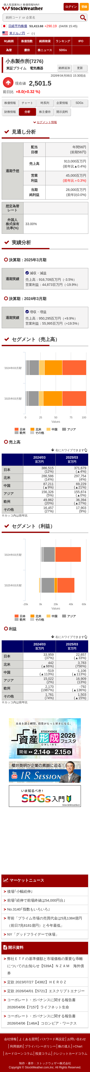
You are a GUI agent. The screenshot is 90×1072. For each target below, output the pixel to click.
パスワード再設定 (52, 1039)
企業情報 (62, 103)
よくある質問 (28, 1039)
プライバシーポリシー (40, 1046)
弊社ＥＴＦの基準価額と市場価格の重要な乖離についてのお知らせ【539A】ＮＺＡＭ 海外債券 (45, 966)
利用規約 (16, 1046)
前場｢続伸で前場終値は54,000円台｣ (36, 900)
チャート (27, 103)
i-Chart (77, 1046)
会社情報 (10, 1039)
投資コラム (43, 1053)
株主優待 (45, 112)
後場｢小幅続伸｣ (20, 891)
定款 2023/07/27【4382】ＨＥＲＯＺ (37, 982)
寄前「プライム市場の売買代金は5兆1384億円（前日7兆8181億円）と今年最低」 (44, 921)
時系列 (45, 103)
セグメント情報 (45, 122)
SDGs (79, 103)
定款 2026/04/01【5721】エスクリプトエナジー (46, 991)
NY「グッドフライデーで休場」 (33, 934)
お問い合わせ (76, 1039)
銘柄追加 (64, 68)
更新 (80, 68)
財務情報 (10, 112)
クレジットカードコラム (70, 1053)
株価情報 (10, 103)
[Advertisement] (45, 839)
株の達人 (64, 1046)
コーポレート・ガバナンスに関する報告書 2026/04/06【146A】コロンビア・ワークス (42, 1019)
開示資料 (62, 112)
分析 (27, 112)
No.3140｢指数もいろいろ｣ (28, 909)
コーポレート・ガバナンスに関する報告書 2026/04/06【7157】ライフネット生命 (41, 1003)
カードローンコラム (19, 1053)
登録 (84, 6)
